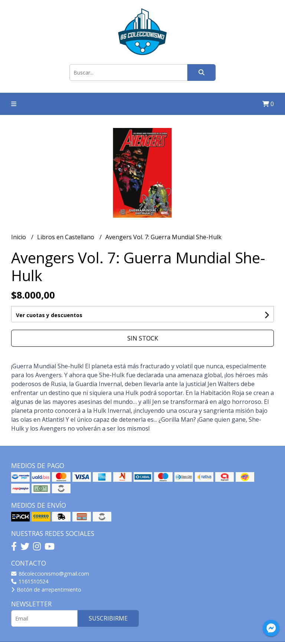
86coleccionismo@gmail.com (50, 573)
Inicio (19, 237)
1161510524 (29, 581)
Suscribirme (108, 618)
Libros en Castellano (66, 237)
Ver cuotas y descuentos (49, 315)
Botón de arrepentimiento (46, 589)
